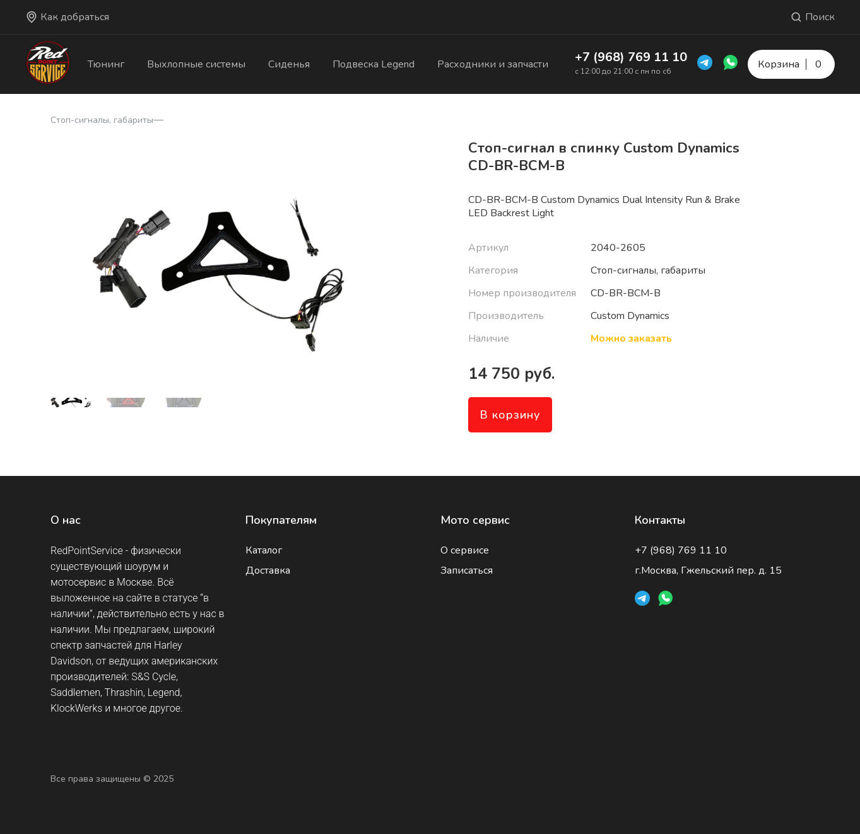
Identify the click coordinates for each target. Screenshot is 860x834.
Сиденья (289, 64)
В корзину (510, 414)
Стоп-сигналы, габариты (101, 120)
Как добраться (67, 17)
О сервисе (464, 550)
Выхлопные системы (196, 64)
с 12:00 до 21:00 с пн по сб (623, 71)
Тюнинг (106, 64)
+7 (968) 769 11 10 (631, 57)
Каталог (263, 550)
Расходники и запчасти (492, 64)
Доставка (267, 570)
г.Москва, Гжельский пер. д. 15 (708, 570)
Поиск (812, 17)
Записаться (466, 570)
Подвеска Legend (374, 64)
